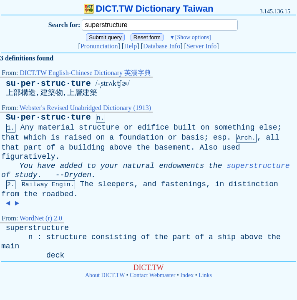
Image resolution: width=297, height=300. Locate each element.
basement (172, 147)
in (219, 184)
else (268, 127)
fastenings (183, 184)
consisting (113, 237)
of (50, 147)
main (10, 246)
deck (55, 255)
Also (208, 147)
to (91, 166)
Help (130, 46)
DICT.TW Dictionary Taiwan (149, 8)
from (10, 194)
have (46, 166)
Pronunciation (99, 46)
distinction (253, 184)
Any (27, 127)
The (86, 184)
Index (187, 275)
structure (99, 127)
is (55, 137)
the (143, 147)
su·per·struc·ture (48, 83)
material (56, 127)
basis (192, 137)
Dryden (77, 175)
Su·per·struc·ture (48, 117)
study (26, 175)
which (35, 137)
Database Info (161, 46)
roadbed (57, 194)
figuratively (28, 156)
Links (205, 275)
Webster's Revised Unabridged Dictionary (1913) (85, 107)
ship (227, 237)
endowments (181, 166)
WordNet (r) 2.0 (41, 218)
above (120, 147)
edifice (153, 127)
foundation (141, 137)
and (149, 184)
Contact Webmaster (152, 275)
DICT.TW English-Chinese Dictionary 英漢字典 (85, 72)
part (33, 147)
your (109, 166)
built (185, 127)
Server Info (201, 46)
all (272, 137)
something (234, 127)
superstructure (258, 166)
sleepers (116, 184)
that (10, 137)
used (231, 147)
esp (220, 137)
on (205, 127)
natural (139, 166)
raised (77, 137)
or (128, 127)
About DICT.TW (105, 275)
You (26, 166)
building (87, 147)
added (71, 166)
